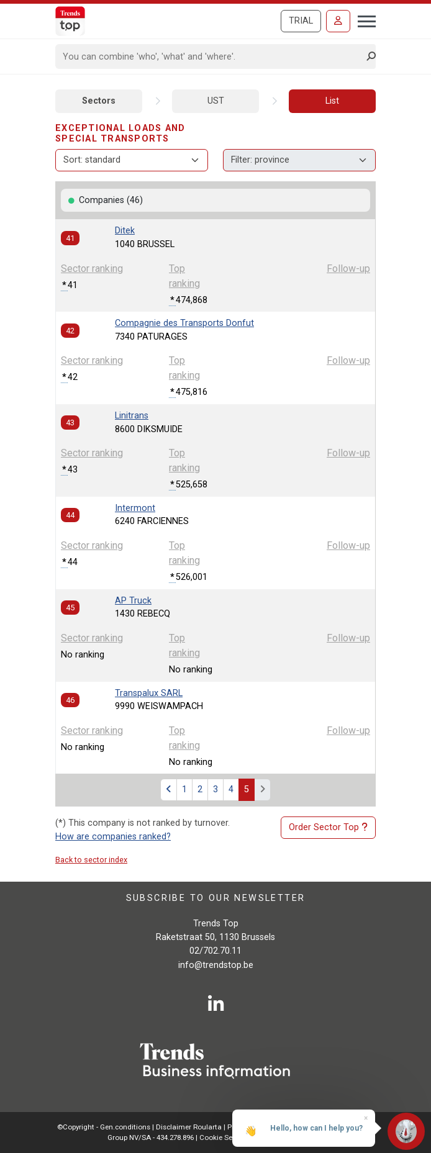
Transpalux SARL (149, 693)
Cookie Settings (226, 1137)
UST (215, 101)
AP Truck (133, 600)
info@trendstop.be (215, 965)
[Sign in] (338, 21)
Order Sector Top (328, 827)
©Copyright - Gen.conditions (103, 1127)
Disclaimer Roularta (189, 1127)
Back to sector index (91, 859)
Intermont (135, 508)
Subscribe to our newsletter (216, 898)
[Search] (211, 56)
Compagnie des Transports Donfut (184, 323)
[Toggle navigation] (363, 20)
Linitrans (131, 415)
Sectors (99, 101)
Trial (301, 21)
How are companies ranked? (113, 836)
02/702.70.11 (215, 951)
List (332, 101)
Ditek (125, 230)
